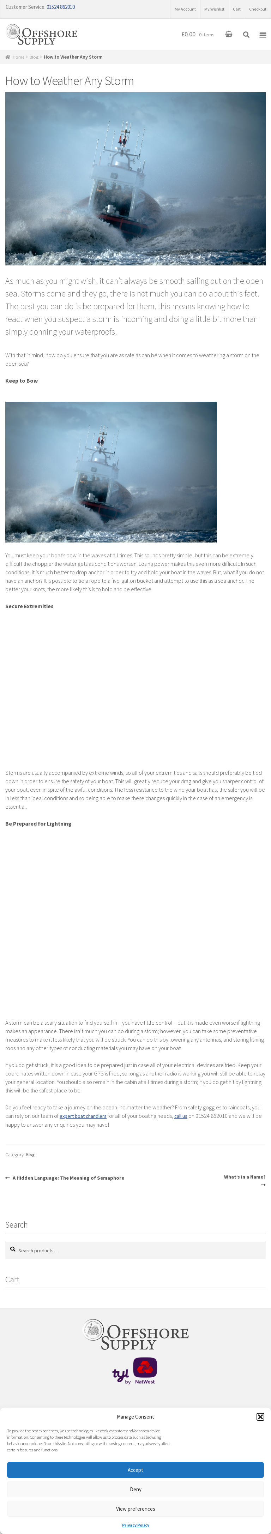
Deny (135, 1489)
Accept (135, 1470)
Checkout (255, 7)
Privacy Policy (135, 1525)
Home (20, 60)
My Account (168, 7)
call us (188, 1119)
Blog (36, 60)
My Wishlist (203, 7)
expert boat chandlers (86, 1119)
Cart (229, 7)
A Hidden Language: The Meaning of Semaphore (74, 1180)
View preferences (135, 1508)
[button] (260, 1416)
